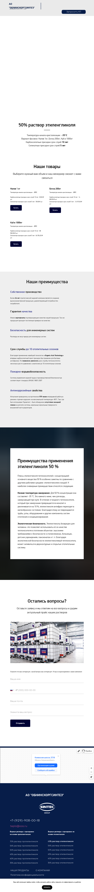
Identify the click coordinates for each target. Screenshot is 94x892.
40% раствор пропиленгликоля (24, 858)
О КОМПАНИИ (43, 870)
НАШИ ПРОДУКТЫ (19, 870)
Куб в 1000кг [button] (16, 222)
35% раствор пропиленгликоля (24, 863)
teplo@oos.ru (18, 826)
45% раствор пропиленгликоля (24, 854)
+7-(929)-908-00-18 (25, 820)
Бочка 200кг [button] (55, 188)
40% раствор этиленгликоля (60, 858)
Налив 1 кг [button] (15, 188)
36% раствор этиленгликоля (60, 863)
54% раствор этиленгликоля (60, 845)
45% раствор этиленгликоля (60, 854)
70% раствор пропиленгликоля (24, 841)
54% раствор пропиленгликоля (24, 846)
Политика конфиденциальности (27, 875)
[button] (74, 12)
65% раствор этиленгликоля (60, 841)
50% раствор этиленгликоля (60, 850)
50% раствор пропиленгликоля (24, 850)
